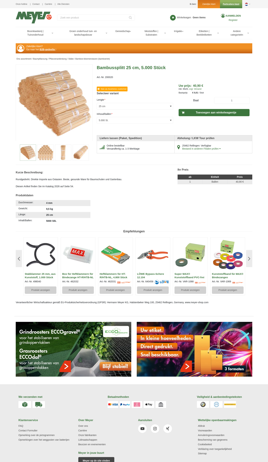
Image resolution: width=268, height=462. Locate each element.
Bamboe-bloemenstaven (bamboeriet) (92, 59)
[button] (248, 4)
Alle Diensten (63, 4)
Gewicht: (23, 208)
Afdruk (201, 426)
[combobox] (96, 18)
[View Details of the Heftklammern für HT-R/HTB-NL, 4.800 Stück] (115, 255)
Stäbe (71, 59)
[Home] (34, 17)
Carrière (48, 4)
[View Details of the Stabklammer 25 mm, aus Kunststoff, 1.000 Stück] (40, 255)
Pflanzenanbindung (58, 59)
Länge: (22, 214)
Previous (19, 258)
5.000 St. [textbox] (103, 120)
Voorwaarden (205, 430)
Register (233, 20)
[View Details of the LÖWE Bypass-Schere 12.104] (153, 255)
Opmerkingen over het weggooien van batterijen (43, 439)
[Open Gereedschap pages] (131, 31)
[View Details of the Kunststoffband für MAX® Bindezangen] (228, 255)
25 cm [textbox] (102, 106)
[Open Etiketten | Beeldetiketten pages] (219, 33)
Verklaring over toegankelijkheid (215, 449)
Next (249, 258)
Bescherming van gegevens (212, 439)
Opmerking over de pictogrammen (36, 435)
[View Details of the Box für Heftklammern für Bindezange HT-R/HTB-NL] (78, 255)
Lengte (101, 99)
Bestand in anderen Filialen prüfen (201, 148)
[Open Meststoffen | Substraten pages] (166, 33)
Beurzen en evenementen (92, 444)
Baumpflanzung (40, 59)
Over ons (83, 426)
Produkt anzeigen (40, 290)
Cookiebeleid (205, 444)
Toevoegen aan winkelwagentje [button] (216, 112)
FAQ (20, 426)
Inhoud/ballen (104, 114)
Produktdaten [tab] (24, 195)
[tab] (53, 212)
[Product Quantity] (232, 100)
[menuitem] (36, 33)
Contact (35, 4)
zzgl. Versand (195, 89)
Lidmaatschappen (87, 439)
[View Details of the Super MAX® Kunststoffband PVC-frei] (190, 255)
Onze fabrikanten (87, 435)
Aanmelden (233, 15)
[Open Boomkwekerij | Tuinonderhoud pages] (54, 33)
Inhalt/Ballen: (25, 220)
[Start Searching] (130, 18)
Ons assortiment (23, 59)
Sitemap (202, 453)
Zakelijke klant (208, 4)
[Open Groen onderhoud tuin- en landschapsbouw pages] (108, 33)
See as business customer (114, 89)
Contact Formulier (27, 430)
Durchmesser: (25, 202)
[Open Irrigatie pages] (184, 31)
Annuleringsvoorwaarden (211, 435)
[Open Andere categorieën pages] (249, 33)
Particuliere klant (231, 4)
